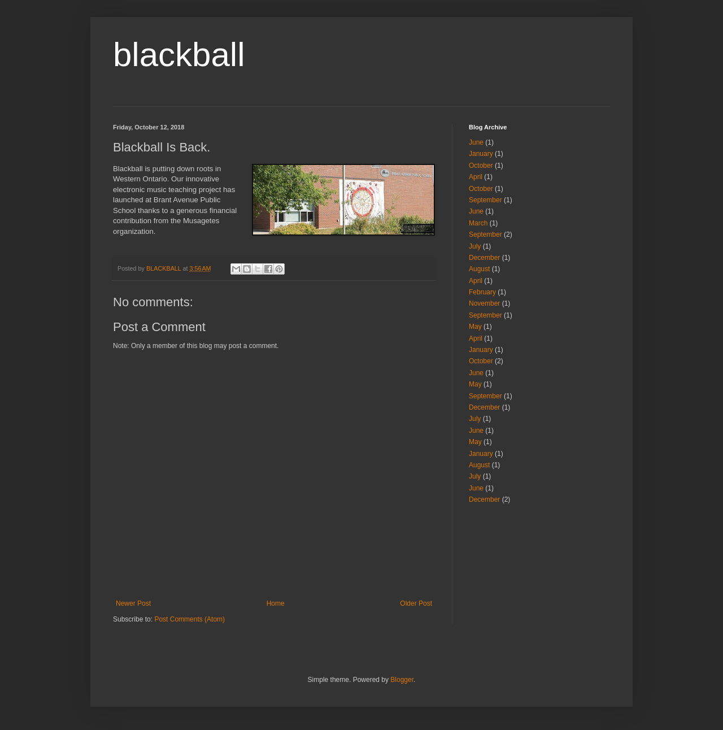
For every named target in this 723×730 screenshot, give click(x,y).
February (482, 292)
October (481, 166)
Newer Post (133, 603)
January (481, 154)
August (479, 269)
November (484, 303)
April (475, 177)
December (484, 258)
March (478, 223)
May (475, 327)
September (485, 200)
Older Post (416, 603)
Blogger (401, 680)
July (475, 246)
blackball (179, 54)
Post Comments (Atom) (189, 619)
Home (276, 603)
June (476, 142)
